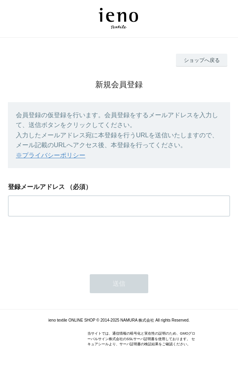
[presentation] (68, 243)
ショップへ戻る (202, 60)
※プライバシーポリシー (50, 155)
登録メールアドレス (36, 186)
